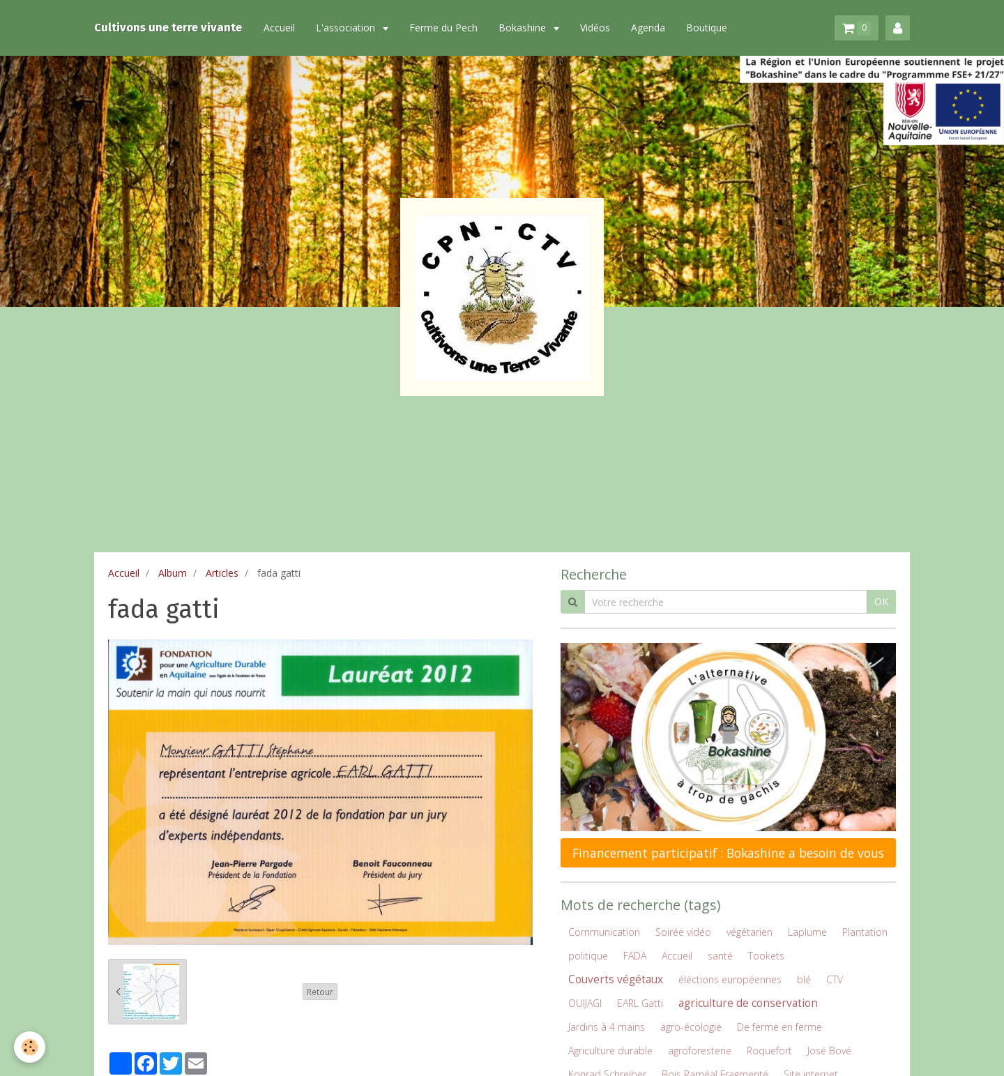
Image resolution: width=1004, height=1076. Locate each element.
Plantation (865, 932)
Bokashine (524, 27)
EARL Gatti (640, 1003)
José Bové (829, 1050)
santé (720, 955)
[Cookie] (29, 1047)
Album (172, 572)
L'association (347, 27)
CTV (834, 979)
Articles (222, 572)
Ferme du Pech (443, 27)
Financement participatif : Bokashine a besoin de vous (728, 852)
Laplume (807, 932)
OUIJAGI (585, 1003)
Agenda (648, 27)
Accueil (279, 27)
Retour (320, 991)
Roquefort (769, 1050)
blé (804, 979)
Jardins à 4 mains (606, 1026)
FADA (634, 955)
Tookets (766, 955)
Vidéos (595, 27)
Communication (604, 932)
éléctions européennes (730, 979)
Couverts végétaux (615, 979)
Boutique (706, 27)
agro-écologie (691, 1026)
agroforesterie (699, 1050)
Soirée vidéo (683, 932)
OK (881, 601)
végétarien (750, 932)
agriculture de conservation (748, 1003)
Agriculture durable (610, 1050)
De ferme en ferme (779, 1026)
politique (588, 955)
